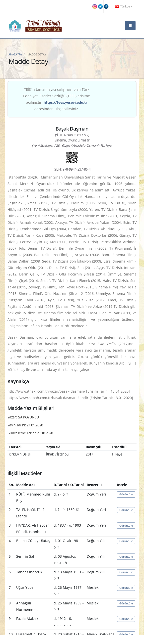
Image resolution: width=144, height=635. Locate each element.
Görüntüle (126, 494)
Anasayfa (15, 54)
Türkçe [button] (123, 6)
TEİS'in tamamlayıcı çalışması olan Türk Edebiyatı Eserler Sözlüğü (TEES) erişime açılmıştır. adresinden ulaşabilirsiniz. (56, 99)
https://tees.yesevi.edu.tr (65, 102)
